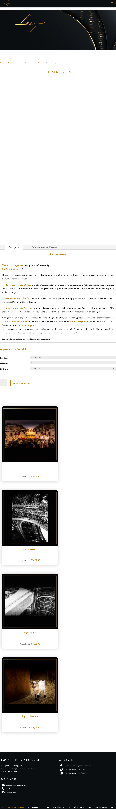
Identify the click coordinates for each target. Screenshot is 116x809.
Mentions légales (38, 807)
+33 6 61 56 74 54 (12, 788)
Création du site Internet (95, 807)
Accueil (3, 62)
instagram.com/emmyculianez (75, 769)
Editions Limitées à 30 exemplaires (22, 62)
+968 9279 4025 (11, 792)
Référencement (78, 807)
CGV (70, 807)
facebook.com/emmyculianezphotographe (79, 765)
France (41, 62)
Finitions (4, 369)
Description (14, 247)
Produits (4, 357)
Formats (4, 363)
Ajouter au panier (21, 382)
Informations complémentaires (45, 247)
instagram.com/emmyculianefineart (77, 773)
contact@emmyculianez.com (16, 785)
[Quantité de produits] (3, 382)
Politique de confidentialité (56, 807)
